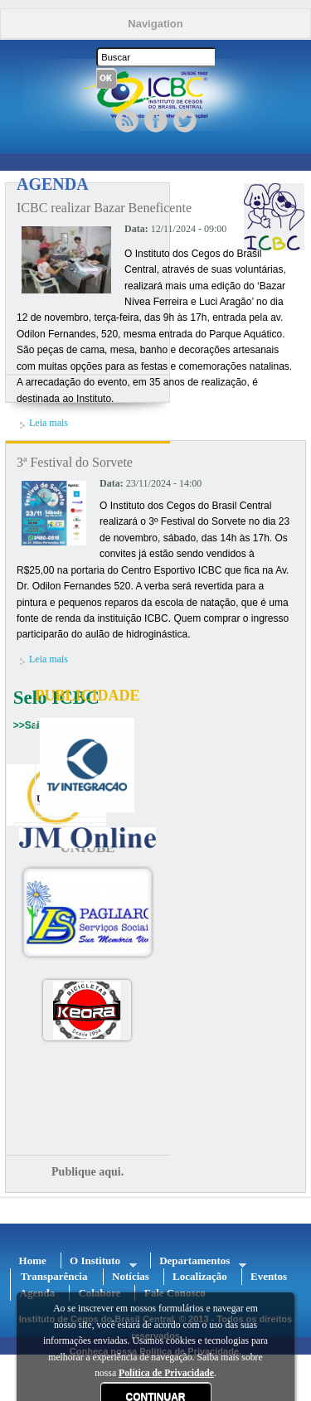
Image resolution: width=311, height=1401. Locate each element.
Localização (200, 1276)
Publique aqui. (87, 1172)
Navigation (155, 23)
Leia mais (48, 423)
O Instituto (99, 1261)
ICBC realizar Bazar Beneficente (104, 208)
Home (32, 1260)
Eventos (268, 1276)
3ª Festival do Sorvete (75, 462)
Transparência (54, 1276)
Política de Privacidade (166, 1373)
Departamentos (198, 1261)
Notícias (130, 1276)
